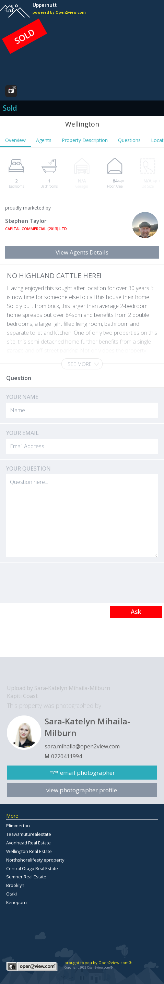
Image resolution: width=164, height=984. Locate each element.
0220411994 (66, 756)
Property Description (85, 140)
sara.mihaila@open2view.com (82, 746)
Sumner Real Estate (26, 877)
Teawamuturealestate (28, 834)
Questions (129, 140)
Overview (15, 140)
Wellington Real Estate (29, 851)
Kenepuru (16, 902)
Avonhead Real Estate (28, 843)
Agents (43, 140)
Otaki (11, 894)
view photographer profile (81, 790)
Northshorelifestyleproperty (35, 860)
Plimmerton (18, 825)
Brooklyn (15, 885)
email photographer (87, 772)
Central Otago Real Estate (32, 868)
